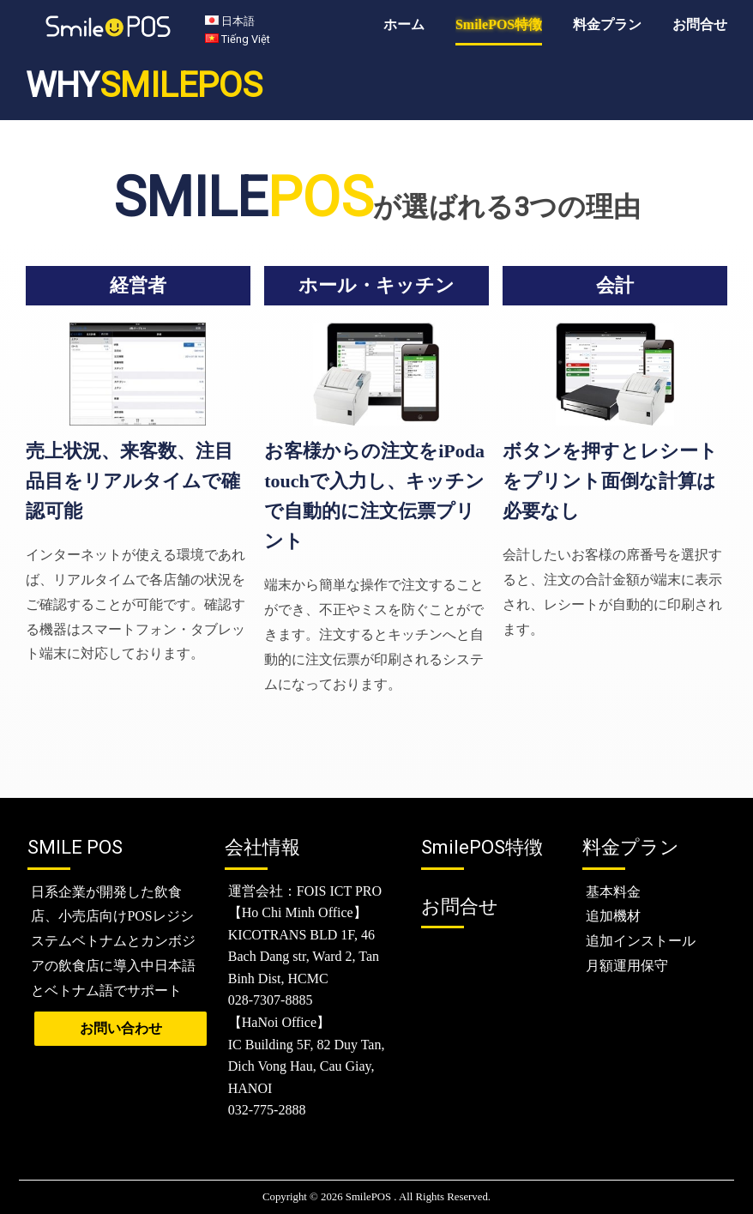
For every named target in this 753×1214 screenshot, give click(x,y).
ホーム (404, 24)
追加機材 (613, 916)
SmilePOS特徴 (498, 24)
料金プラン (607, 24)
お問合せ (699, 24)
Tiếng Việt (245, 39)
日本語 (238, 21)
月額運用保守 (627, 965)
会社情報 (262, 847)
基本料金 (613, 892)
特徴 (482, 847)
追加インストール (641, 940)
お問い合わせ (121, 1028)
